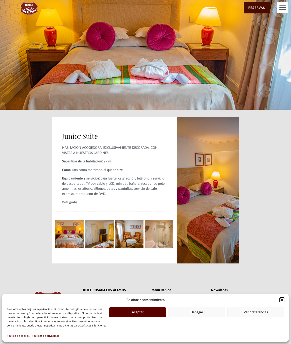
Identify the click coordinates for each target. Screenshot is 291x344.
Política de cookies (18, 335)
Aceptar (137, 312)
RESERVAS (256, 8)
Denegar (197, 312)
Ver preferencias (256, 312)
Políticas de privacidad (46, 335)
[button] (282, 300)
